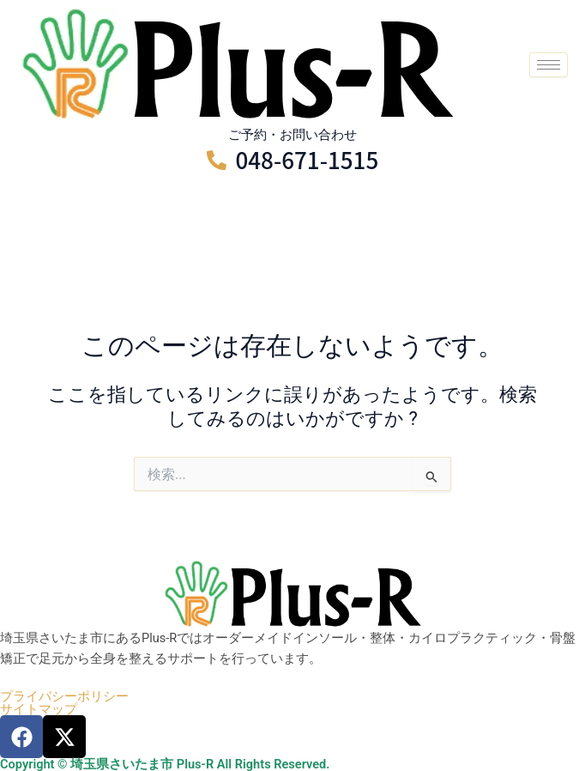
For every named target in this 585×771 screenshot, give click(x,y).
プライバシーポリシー (64, 696)
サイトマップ (38, 709)
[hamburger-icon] (548, 64)
